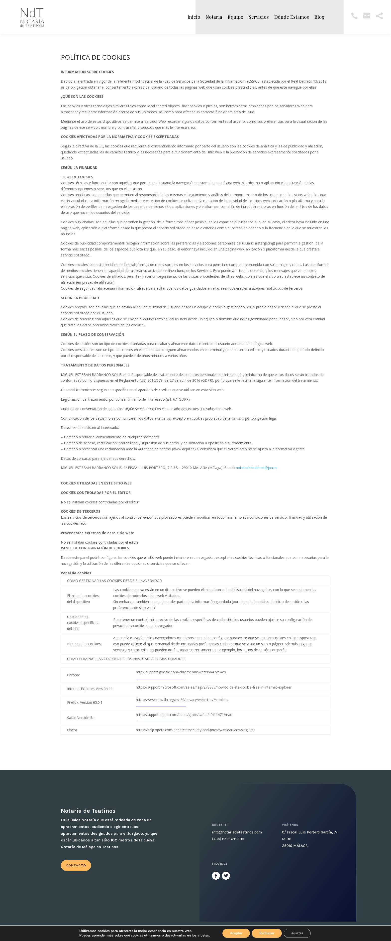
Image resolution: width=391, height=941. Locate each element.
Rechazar (266, 933)
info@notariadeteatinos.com (237, 832)
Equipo (235, 16)
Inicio (194, 16)
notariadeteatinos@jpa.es (256, 467)
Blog (319, 16)
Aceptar (236, 933)
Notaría (214, 16)
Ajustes (297, 933)
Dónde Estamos (291, 16)
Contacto (76, 865)
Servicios (259, 16)
